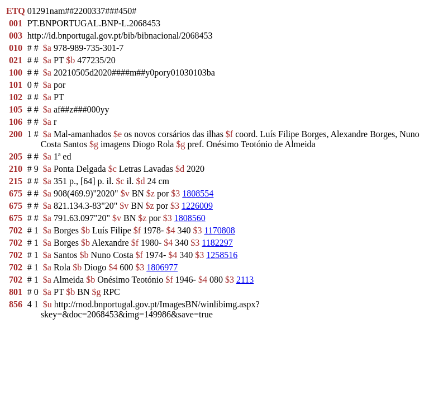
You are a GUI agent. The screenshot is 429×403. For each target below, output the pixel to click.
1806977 (162, 267)
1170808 (219, 230)
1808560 (190, 218)
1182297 (217, 242)
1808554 (197, 193)
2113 (245, 279)
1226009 (197, 205)
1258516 (221, 255)
